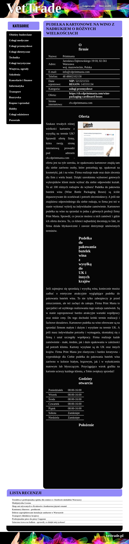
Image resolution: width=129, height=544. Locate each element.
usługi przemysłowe (80, 88)
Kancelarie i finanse (20, 80)
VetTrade (33, 8)
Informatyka (16, 85)
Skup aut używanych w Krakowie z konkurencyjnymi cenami (39, 506)
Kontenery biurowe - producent (26, 509)
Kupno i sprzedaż (19, 103)
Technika (14, 57)
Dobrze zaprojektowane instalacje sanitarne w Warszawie (37, 512)
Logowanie (92, 5)
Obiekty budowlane (20, 34)
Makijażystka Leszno (21, 503)
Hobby (13, 108)
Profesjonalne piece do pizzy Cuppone (29, 519)
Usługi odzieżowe (19, 114)
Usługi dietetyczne (19, 51)
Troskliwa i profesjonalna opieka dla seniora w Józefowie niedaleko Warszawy (47, 500)
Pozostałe (14, 120)
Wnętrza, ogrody (19, 68)
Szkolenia (14, 74)
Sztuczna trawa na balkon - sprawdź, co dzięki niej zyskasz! (38, 522)
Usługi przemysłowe (20, 46)
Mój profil (106, 5)
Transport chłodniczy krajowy (25, 516)
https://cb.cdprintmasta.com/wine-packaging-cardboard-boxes (89, 95)
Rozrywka (15, 97)
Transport (15, 91)
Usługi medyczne (19, 40)
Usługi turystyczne (19, 63)
